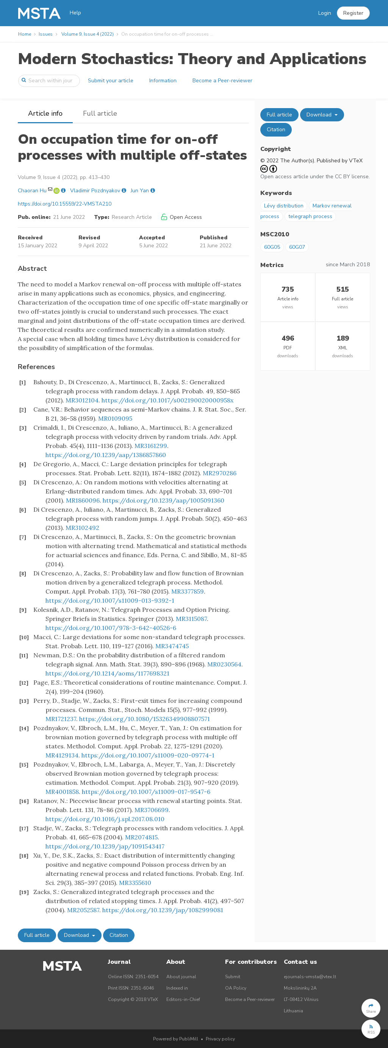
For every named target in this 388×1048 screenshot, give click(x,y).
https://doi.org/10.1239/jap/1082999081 (162, 910)
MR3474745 (172, 646)
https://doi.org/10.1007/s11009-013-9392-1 (109, 600)
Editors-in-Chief (183, 999)
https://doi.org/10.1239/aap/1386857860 (105, 455)
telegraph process (310, 216)
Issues (46, 34)
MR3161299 (151, 445)
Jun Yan (140, 190)
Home (24, 34)
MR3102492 (82, 527)
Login (324, 13)
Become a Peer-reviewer (222, 80)
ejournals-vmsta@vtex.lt (310, 977)
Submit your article (110, 80)
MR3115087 (191, 618)
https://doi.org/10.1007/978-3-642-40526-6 (110, 628)
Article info (45, 113)
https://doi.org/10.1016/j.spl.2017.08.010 (104, 819)
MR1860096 (83, 500)
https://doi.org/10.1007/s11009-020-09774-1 (147, 755)
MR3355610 (135, 882)
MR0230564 (224, 664)
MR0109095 (115, 418)
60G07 (297, 247)
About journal (181, 977)
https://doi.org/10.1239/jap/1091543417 (104, 846)
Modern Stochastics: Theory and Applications (192, 59)
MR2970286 (219, 473)
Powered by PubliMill (175, 1039)
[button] (353, 13)
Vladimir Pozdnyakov (95, 190)
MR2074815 (141, 837)
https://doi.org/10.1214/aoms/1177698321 (107, 673)
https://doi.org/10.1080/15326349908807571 (144, 719)
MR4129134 (61, 755)
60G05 (272, 247)
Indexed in (177, 988)
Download (77, 935)
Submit (232, 977)
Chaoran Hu (32, 190)
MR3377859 (187, 591)
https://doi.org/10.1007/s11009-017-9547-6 (146, 791)
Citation (119, 935)
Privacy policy (220, 1039)
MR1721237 (60, 719)
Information (163, 80)
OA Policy (235, 988)
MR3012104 (82, 400)
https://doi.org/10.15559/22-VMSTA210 (64, 203)
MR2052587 (83, 910)
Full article (100, 113)
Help (75, 12)
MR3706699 (152, 810)
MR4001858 (62, 791)
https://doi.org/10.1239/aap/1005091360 (163, 500)
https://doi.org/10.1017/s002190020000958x (167, 400)
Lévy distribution (284, 205)
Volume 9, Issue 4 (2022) (87, 34)
